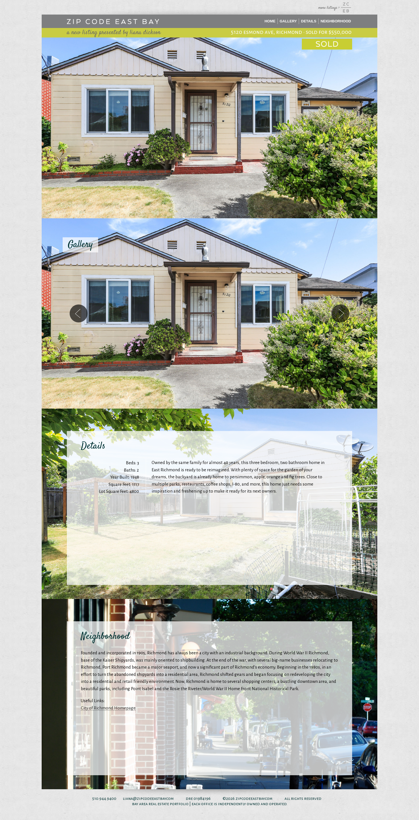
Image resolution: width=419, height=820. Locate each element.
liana (128, 798)
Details (308, 21)
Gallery (288, 21)
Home (270, 21)
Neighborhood (336, 21)
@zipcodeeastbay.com (153, 798)
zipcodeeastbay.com (254, 798)
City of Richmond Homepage (108, 708)
